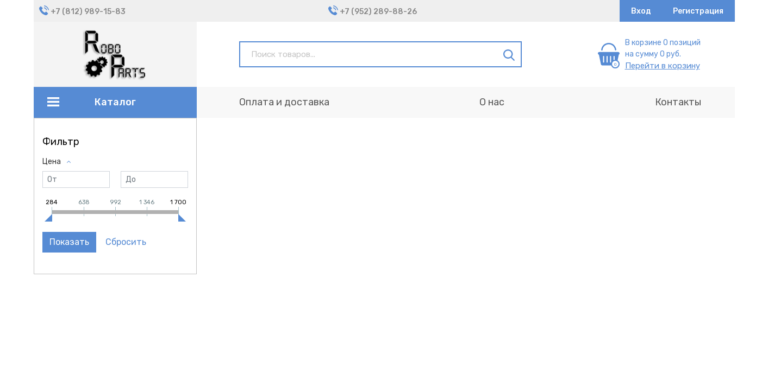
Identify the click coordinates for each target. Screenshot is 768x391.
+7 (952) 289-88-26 (378, 11)
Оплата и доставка (284, 102)
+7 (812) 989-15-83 (88, 11)
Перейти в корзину (662, 66)
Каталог (115, 102)
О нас (491, 102)
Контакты (678, 102)
